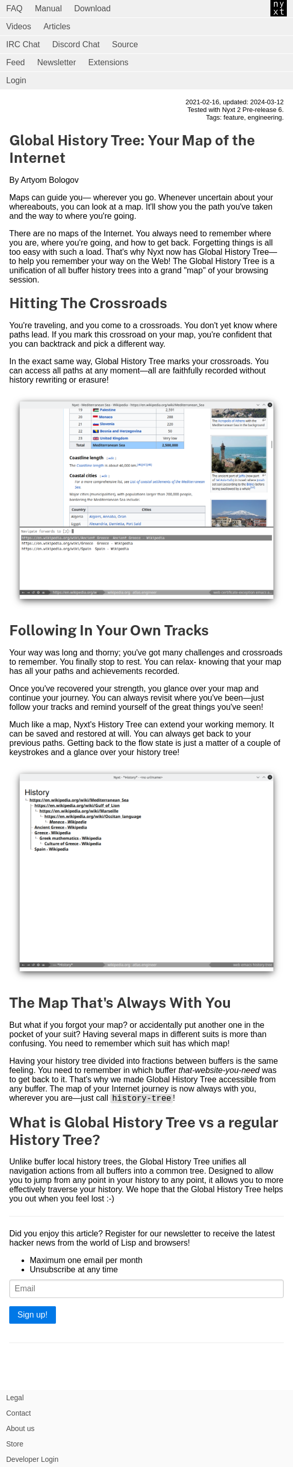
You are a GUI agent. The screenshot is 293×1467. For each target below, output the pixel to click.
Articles (57, 26)
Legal (15, 1398)
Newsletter (56, 62)
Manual (48, 8)
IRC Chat (23, 44)
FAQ (14, 8)
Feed (15, 62)
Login (16, 80)
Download (92, 8)
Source (125, 44)
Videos (18, 26)
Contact (18, 1413)
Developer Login (32, 1459)
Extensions (108, 62)
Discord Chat (76, 44)
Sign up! (32, 1316)
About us (20, 1428)
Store (14, 1444)
